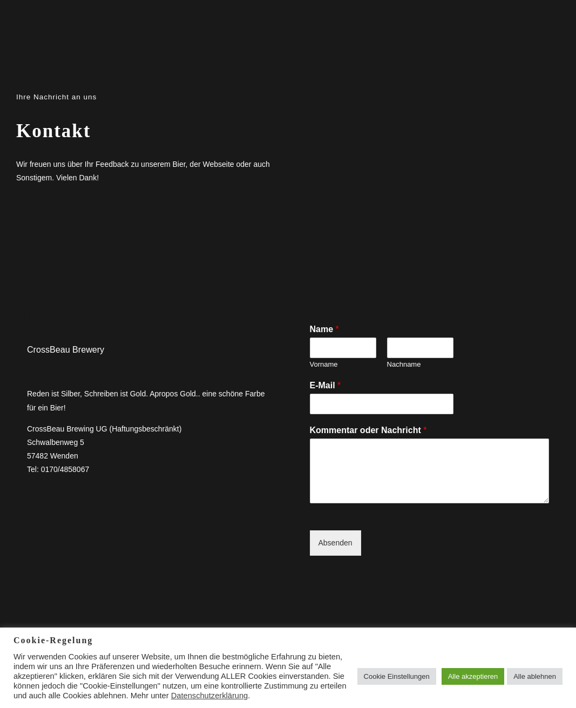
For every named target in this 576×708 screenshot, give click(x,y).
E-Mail (325, 385)
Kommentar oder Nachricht (368, 430)
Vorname (324, 364)
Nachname (404, 364)
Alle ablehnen (534, 676)
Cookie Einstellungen (397, 676)
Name (324, 329)
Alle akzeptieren (473, 676)
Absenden (336, 542)
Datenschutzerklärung (209, 695)
